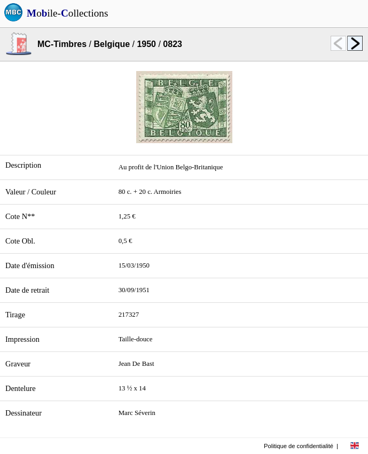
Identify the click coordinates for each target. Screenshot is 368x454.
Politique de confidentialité (298, 446)
